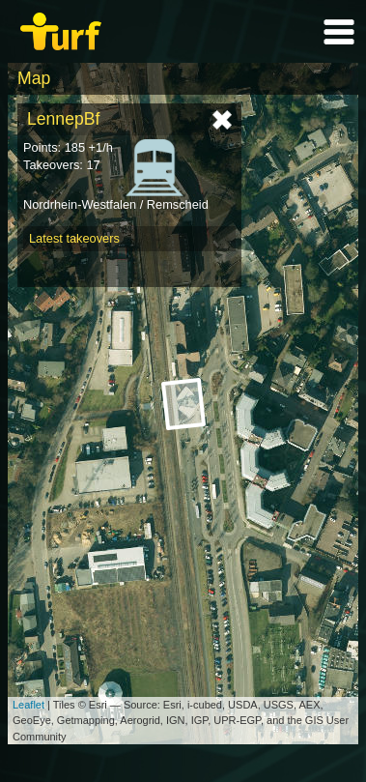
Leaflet (28, 704)
